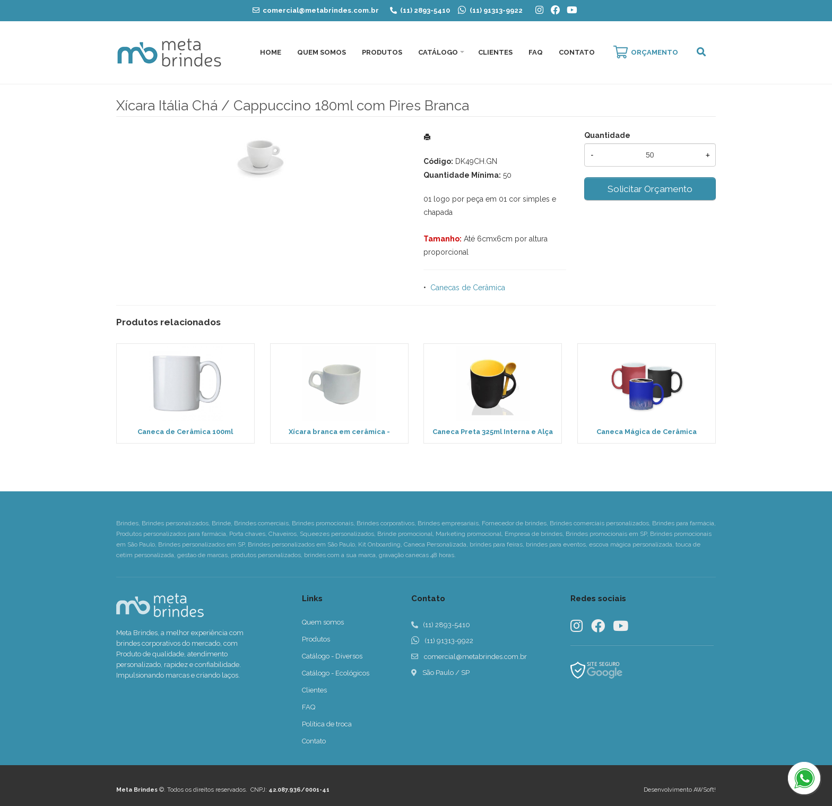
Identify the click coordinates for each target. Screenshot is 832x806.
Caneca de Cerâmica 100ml (185, 432)
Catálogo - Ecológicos (335, 673)
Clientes (495, 52)
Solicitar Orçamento (650, 189)
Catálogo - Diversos (332, 656)
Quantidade (607, 135)
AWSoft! (705, 789)
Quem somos (323, 622)
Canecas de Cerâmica (467, 287)
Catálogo (438, 52)
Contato (577, 52)
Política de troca (327, 724)
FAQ (535, 52)
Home (270, 52)
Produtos (382, 52)
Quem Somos (321, 52)
